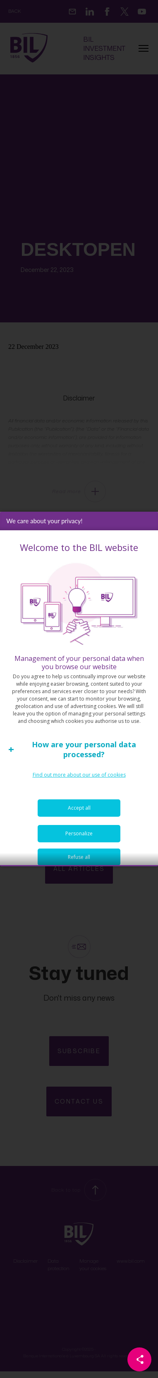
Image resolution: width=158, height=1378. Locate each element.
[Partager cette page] (139, 1359)
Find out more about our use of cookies (79, 792)
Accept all (79, 826)
